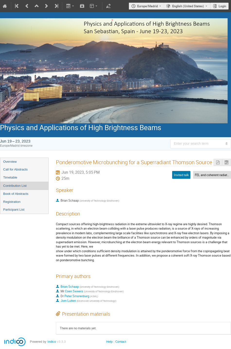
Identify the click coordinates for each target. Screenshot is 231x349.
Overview (10, 161)
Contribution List (15, 186)
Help (109, 342)
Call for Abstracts (15, 169)
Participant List (13, 209)
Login (222, 6)
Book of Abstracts (15, 194)
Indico (51, 342)
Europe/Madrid (147, 6)
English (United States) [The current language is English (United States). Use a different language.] (188, 6)
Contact (120, 342)
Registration (11, 202)
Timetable (10, 177)
